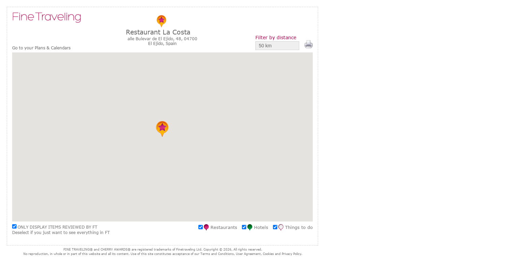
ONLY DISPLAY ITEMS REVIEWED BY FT (57, 227)
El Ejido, (157, 43)
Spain (171, 43)
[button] (162, 129)
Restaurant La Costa (158, 32)
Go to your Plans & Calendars (41, 48)
